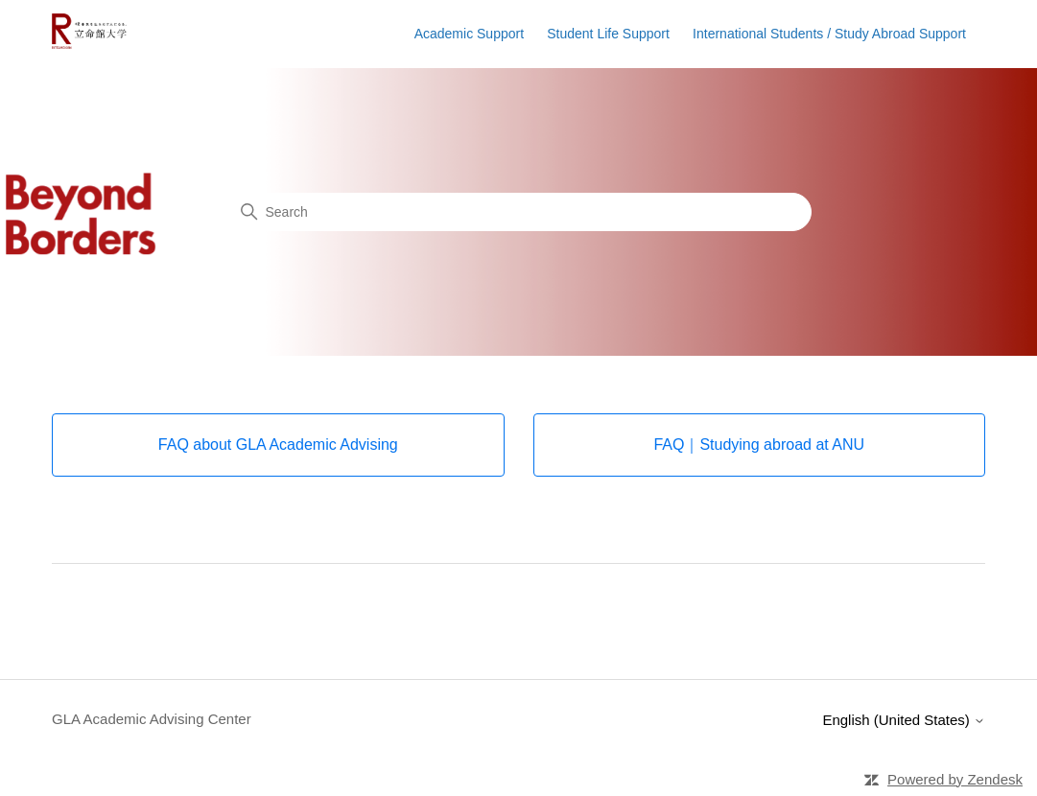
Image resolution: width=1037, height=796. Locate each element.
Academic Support (469, 33)
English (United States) (903, 720)
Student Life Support (608, 33)
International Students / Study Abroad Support (829, 33)
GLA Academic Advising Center (151, 719)
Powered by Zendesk (955, 779)
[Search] (519, 212)
